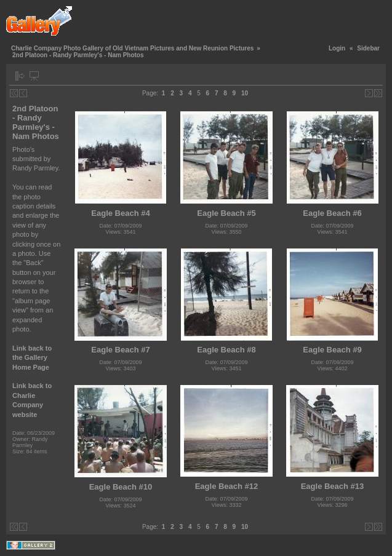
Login (337, 48)
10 (244, 93)
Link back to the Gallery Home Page (32, 357)
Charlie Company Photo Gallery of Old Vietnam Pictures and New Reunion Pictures (132, 48)
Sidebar (368, 48)
